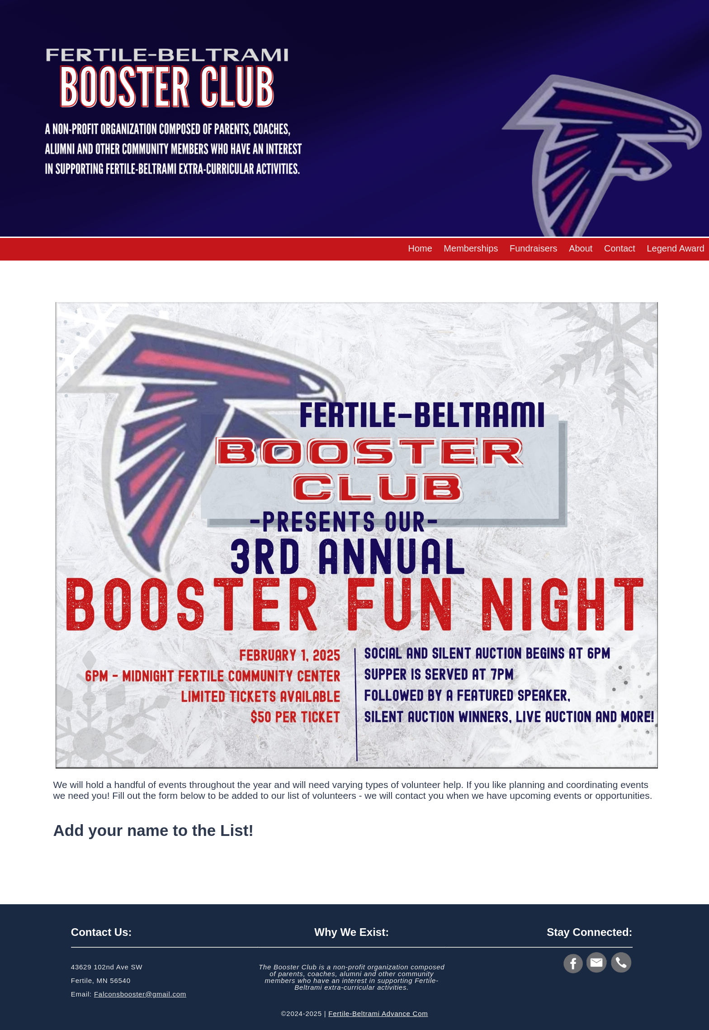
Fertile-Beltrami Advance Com (378, 1013)
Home (420, 248)
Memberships (471, 248)
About (580, 248)
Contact (619, 248)
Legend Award (675, 248)
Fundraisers (534, 248)
